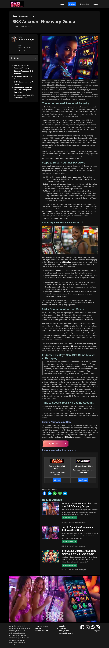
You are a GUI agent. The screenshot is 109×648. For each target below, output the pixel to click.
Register (72, 4)
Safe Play (62, 626)
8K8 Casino (66, 262)
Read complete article (69, 517)
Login (62, 4)
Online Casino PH (41, 631)
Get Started (83, 480)
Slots (50, 211)
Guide (95, 4)
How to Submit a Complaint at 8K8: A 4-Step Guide (78, 528)
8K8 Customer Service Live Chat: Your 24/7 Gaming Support (80, 505)
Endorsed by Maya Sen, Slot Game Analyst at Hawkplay (23, 89)
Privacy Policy (64, 631)
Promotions (84, 4)
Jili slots (74, 346)
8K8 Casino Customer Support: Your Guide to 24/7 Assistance (79, 552)
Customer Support (41, 626)
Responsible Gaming (66, 633)
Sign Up (57, 480)
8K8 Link (38, 628)
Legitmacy (62, 628)
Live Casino (80, 209)
